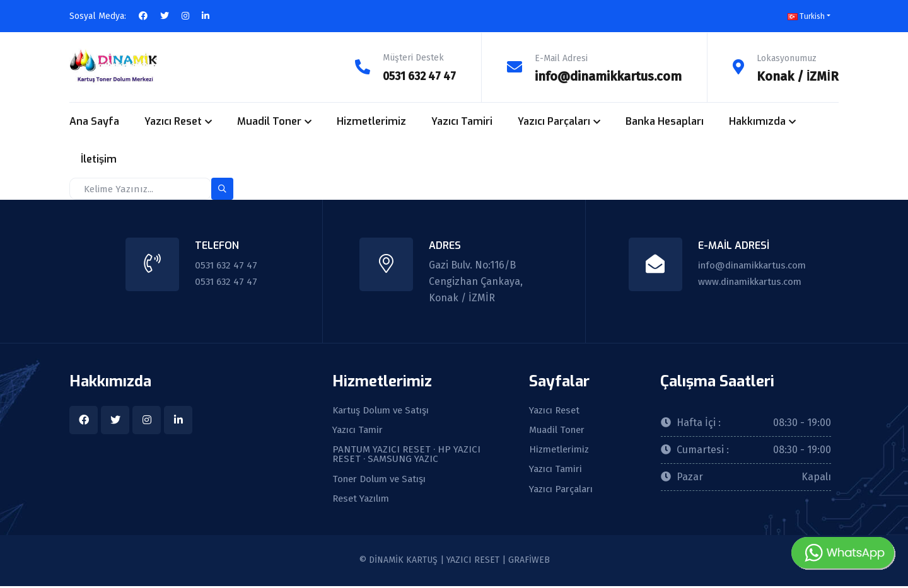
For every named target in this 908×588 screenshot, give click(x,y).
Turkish (806, 16)
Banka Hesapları (665, 120)
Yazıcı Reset (173, 120)
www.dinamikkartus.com (749, 281)
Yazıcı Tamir (360, 430)
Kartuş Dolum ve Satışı (384, 410)
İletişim (99, 158)
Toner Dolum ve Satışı (382, 481)
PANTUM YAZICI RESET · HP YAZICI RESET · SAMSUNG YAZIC (409, 456)
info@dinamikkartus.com (608, 75)
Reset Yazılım (363, 501)
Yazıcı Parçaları (554, 120)
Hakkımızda (757, 120)
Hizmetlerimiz (371, 120)
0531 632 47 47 (415, 75)
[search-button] (222, 188)
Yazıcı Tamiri (461, 120)
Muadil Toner (269, 120)
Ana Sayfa (94, 120)
